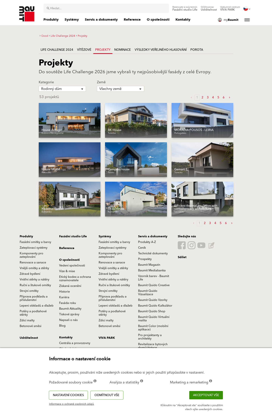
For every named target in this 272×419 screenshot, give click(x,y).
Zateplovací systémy (33, 247)
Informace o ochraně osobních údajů (71, 404)
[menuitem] (185, 8)
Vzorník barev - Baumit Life (153, 277)
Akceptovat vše (206, 395)
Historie (64, 291)
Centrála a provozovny (74, 343)
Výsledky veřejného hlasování (161, 49)
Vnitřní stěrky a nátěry (34, 279)
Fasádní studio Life (73, 236)
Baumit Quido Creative (154, 285)
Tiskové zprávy (69, 314)
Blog (62, 325)
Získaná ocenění (70, 286)
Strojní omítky (29, 291)
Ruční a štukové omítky (35, 285)
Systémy (105, 236)
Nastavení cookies (68, 395)
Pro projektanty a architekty (150, 337)
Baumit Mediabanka (152, 270)
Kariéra (64, 297)
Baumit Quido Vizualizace (147, 292)
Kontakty (66, 337)
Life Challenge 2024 (57, 49)
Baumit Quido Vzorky (152, 300)
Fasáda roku (67, 303)
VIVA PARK (107, 337)
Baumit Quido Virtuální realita (153, 318)
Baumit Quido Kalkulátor (155, 305)
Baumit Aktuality (70, 308)
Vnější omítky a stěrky (34, 268)
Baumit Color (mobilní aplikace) (153, 327)
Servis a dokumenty (152, 236)
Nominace (122, 49)
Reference (66, 248)
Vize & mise (67, 271)
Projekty (102, 49)
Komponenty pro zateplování (31, 255)
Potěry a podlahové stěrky (33, 313)
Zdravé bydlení (30, 273)
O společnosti (69, 259)
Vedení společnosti (72, 265)
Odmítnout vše (106, 395)
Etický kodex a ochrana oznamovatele (75, 278)
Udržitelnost (29, 337)
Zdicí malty (27, 320)
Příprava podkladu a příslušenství (34, 298)
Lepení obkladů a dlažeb (36, 305)
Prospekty (145, 259)
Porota (196, 49)
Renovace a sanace (33, 262)
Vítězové (84, 49)
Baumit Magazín (149, 264)
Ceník (142, 247)
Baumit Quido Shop (151, 311)
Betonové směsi (30, 326)
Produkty (26, 236)
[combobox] (106, 8)
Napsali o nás (68, 320)
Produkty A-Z (147, 242)
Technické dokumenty (153, 253)
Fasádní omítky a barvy (35, 242)
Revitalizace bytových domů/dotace (153, 346)
